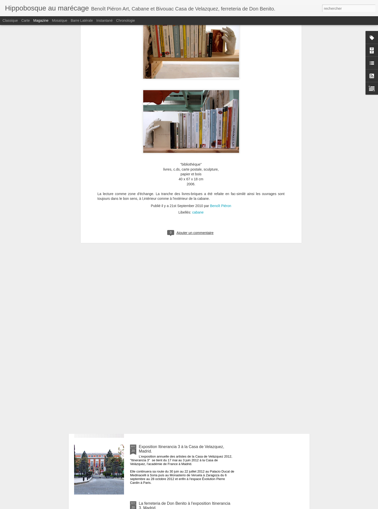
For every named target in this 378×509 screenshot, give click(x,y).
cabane (198, 122)
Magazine (41, 20)
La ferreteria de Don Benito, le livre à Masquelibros (184, 390)
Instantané (104, 20)
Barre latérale (82, 20)
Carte (25, 20)
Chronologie (125, 20)
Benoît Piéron (220, 115)
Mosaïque (59, 20)
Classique (10, 20)
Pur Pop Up (149, 333)
